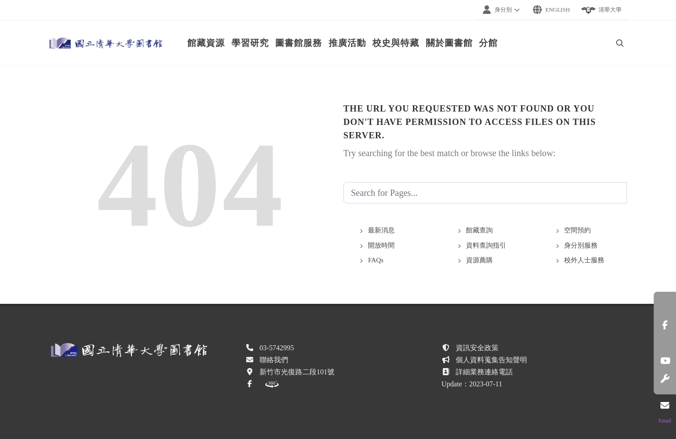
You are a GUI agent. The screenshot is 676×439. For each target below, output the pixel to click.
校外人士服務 (584, 260)
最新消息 (381, 230)
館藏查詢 (479, 230)
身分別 (502, 9)
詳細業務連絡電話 (484, 372)
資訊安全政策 (477, 348)
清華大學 (601, 10)
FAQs (375, 260)
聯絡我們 (274, 360)
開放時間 (381, 245)
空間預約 (577, 230)
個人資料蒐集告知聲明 (491, 360)
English (551, 9)
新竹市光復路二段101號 (297, 372)
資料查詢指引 (486, 245)
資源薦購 (479, 260)
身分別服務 (581, 245)
